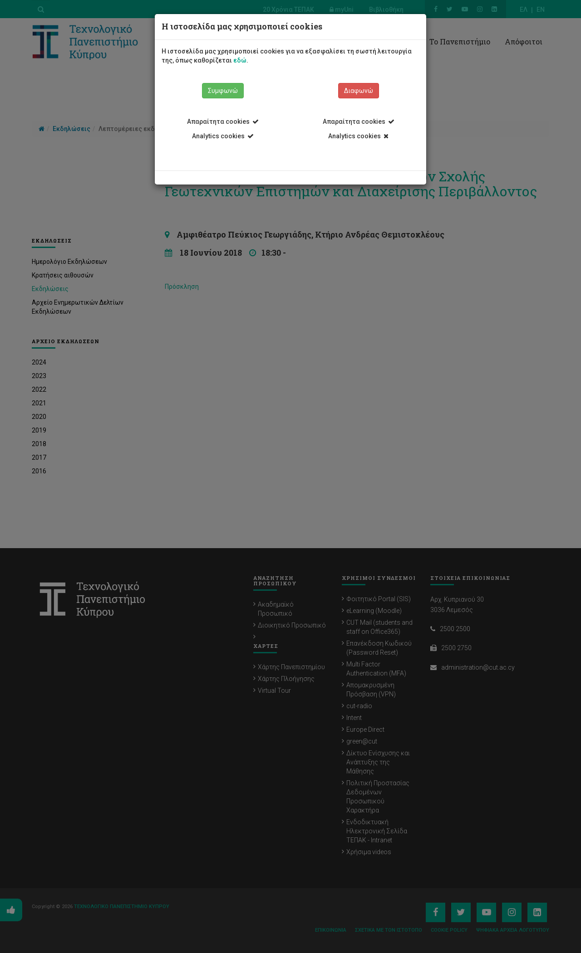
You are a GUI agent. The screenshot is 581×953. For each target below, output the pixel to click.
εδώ (239, 60)
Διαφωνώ (358, 90)
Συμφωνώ (223, 90)
